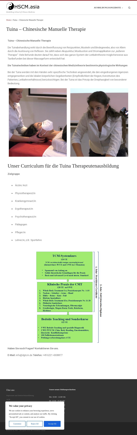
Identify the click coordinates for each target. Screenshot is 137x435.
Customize (17, 424)
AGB (8, 399)
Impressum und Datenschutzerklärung (20, 395)
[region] (34, 416)
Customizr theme (39, 430)
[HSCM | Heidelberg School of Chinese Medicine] (23, 5)
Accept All (52, 424)
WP (16, 430)
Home (8, 20)
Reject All (35, 424)
